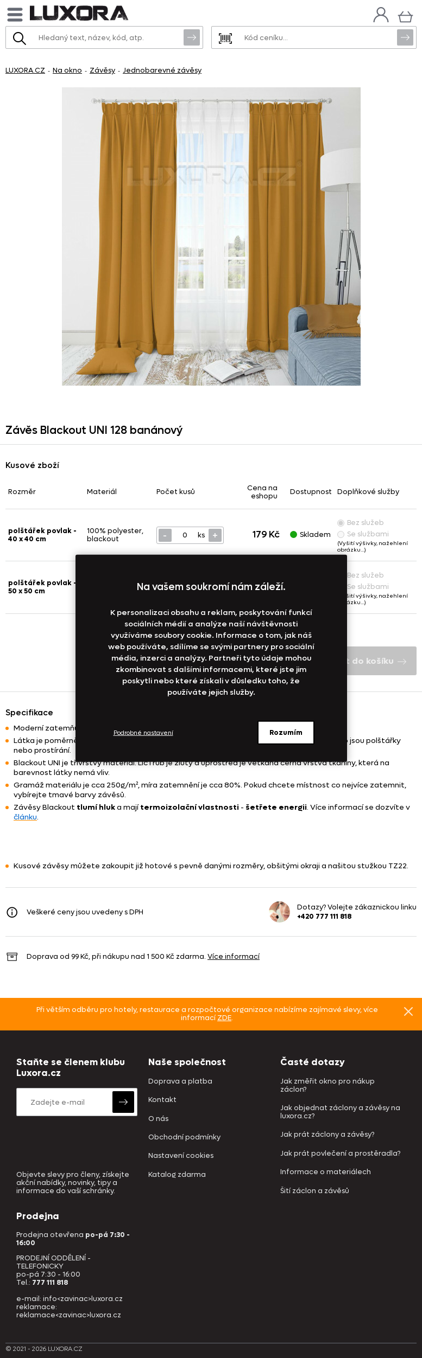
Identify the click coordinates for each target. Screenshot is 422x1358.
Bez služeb (360, 522)
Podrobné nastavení (143, 732)
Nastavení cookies (180, 1156)
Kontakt (162, 1100)
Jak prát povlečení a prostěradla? (340, 1154)
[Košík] (405, 15)
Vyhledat (192, 36)
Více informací (233, 956)
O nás (158, 1119)
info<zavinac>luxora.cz (83, 1298)
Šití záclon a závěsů (314, 1191)
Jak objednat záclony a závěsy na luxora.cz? (340, 1112)
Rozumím (286, 732)
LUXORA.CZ (25, 70)
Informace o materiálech (325, 1172)
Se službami (363, 534)
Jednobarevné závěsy (162, 70)
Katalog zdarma (177, 1175)
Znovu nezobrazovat (408, 1010)
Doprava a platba (180, 1082)
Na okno (67, 70)
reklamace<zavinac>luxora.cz (68, 1314)
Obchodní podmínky (184, 1137)
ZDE (224, 1017)
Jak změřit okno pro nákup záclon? (327, 1086)
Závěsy (102, 70)
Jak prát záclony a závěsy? (327, 1135)
